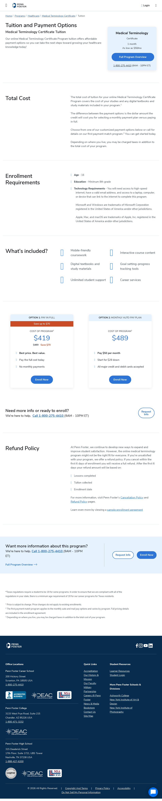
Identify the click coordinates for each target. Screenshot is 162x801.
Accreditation (91, 673)
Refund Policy (79, 505)
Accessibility (124, 790)
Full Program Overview (125, 52)
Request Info (146, 419)
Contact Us (90, 714)
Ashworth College (119, 698)
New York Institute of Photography (121, 712)
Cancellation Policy (131, 501)
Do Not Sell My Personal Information (81, 794)
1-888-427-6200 (14, 763)
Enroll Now (41, 387)
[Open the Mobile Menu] (6, 5)
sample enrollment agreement (125, 514)
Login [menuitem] (146, 5)
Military (87, 689)
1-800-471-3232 (14, 724)
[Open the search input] (156, 5)
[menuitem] (20, 5)
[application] (153, 792)
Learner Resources (120, 673)
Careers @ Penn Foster (92, 700)
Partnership (90, 693)
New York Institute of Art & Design (124, 704)
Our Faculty (90, 685)
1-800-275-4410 (116, 59)
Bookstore (89, 710)
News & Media (91, 706)
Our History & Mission (91, 679)
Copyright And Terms (76, 790)
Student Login (117, 677)
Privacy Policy (102, 790)
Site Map (88, 718)
